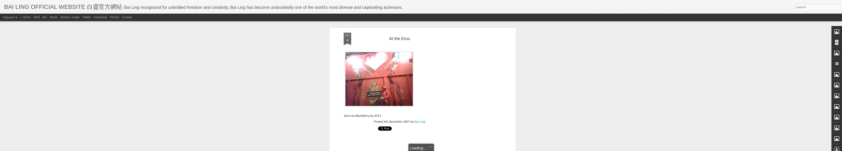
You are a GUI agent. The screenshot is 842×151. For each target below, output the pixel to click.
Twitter (87, 17)
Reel (37, 17)
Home (27, 17)
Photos (114, 17)
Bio (45, 17)
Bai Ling (419, 120)
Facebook (100, 17)
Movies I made (70, 17)
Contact (127, 17)
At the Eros (399, 36)
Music (53, 17)
